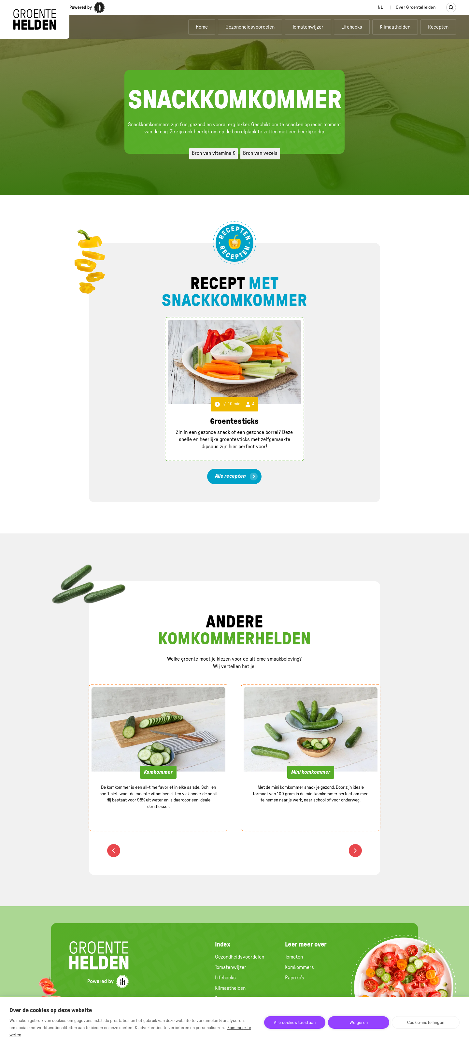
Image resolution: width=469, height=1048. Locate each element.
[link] (234, 476)
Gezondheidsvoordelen (250, 27)
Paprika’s (294, 977)
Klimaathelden (395, 27)
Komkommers (299, 967)
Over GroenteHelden (415, 7)
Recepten (438, 27)
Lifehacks (351, 27)
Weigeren (358, 1022)
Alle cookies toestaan (295, 1022)
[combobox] (380, 7)
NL (380, 7)
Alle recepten (230, 476)
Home (202, 27)
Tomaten (294, 957)
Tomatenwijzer (307, 27)
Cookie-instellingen (425, 1022)
